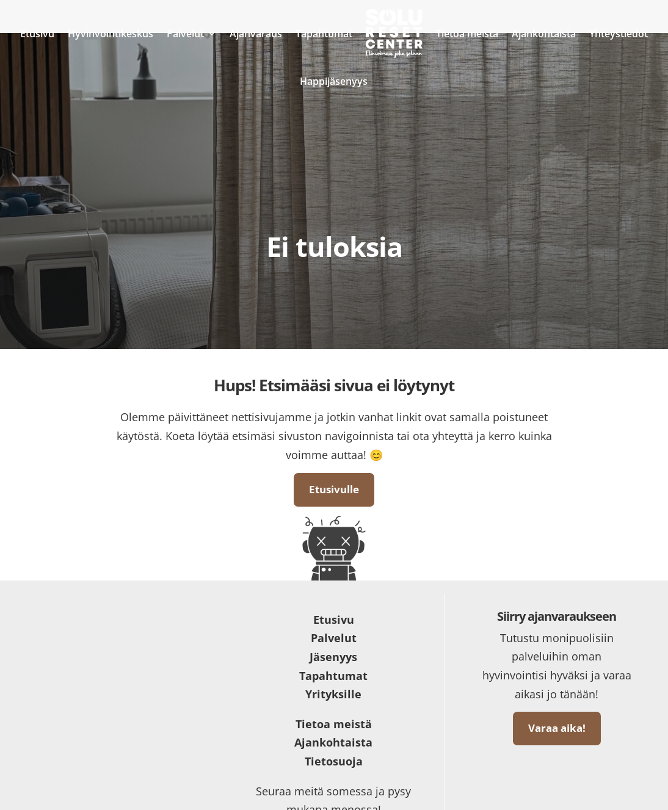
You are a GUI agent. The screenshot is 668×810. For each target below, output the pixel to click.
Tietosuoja (334, 761)
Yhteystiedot (618, 33)
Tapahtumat (324, 33)
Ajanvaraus (256, 33)
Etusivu (37, 33)
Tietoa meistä (467, 33)
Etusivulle (334, 489)
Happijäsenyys (334, 81)
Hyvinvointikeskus (110, 33)
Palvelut (185, 33)
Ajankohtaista (544, 33)
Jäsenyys (333, 656)
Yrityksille (333, 694)
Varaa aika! (557, 728)
